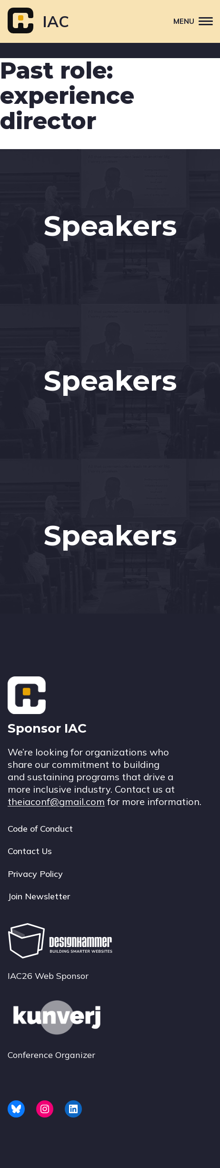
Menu (196, 20)
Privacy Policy (35, 873)
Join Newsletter (39, 896)
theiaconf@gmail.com (56, 801)
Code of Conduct (40, 828)
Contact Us (30, 851)
